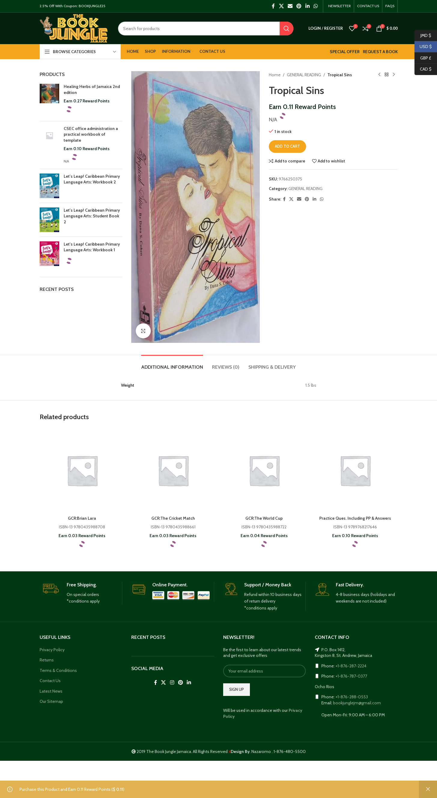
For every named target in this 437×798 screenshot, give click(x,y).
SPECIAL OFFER (339, 51)
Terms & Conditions (58, 670)
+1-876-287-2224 (352, 665)
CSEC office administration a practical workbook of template (92, 134)
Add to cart (288, 146)
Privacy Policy (53, 649)
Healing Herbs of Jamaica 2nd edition (89, 89)
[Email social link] (286, 6)
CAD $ (423, 69)
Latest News (51, 691)
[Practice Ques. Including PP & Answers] (355, 470)
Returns (47, 659)
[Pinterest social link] (295, 6)
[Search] (205, 28)
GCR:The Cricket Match (173, 518)
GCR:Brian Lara (82, 518)
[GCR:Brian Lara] (82, 470)
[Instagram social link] (172, 682)
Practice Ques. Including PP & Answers (355, 518)
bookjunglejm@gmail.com (359, 702)
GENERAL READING (306, 74)
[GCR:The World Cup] (264, 470)
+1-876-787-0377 (352, 676)
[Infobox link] (81, 593)
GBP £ (423, 58)
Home (274, 74)
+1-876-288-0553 (352, 696)
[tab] (168, 364)
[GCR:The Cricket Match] (173, 470)
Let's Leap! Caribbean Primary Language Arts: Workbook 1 (87, 250)
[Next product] (394, 74)
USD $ (423, 46)
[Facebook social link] (269, 6)
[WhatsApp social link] (312, 6)
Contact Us (50, 680)
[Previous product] (379, 74)
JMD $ (423, 35)
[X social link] (277, 6)
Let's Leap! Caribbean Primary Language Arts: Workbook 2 (87, 182)
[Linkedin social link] (303, 6)
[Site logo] (74, 28)
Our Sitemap (51, 701)
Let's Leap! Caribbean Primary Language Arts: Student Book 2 (87, 216)
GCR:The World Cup (264, 518)
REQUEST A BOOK (379, 51)
